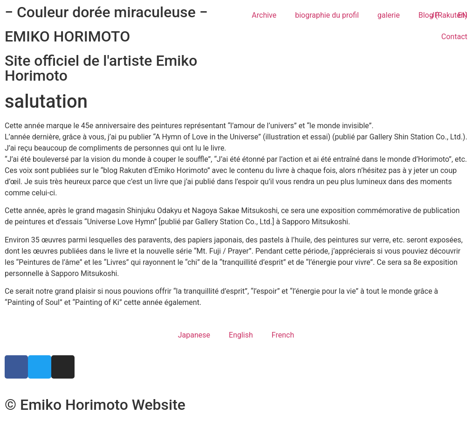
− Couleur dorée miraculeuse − (106, 12)
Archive (264, 15)
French (283, 335)
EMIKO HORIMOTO (67, 36)
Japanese (194, 335)
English (241, 335)
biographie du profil (327, 15)
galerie (388, 15)
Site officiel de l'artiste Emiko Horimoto (101, 68)
